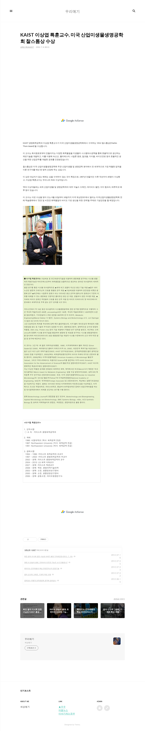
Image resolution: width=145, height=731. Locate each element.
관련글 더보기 (119, 599)
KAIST (34, 550)
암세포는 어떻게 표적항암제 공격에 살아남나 (40, 580)
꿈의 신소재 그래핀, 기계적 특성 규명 (37, 574)
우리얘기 (29, 639)
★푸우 (62, 706)
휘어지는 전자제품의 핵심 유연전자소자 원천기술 (41, 568)
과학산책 (27, 550)
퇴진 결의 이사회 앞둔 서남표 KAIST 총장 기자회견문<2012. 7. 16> (48, 556)
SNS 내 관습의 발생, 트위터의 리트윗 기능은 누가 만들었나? (46, 562)
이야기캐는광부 (67, 713)
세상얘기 (28, 642)
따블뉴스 (63, 710)
